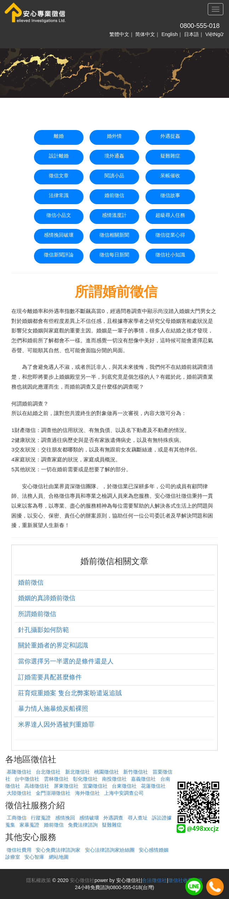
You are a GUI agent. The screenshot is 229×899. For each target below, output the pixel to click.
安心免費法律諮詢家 (58, 850)
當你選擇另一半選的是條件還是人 (66, 661)
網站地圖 (59, 857)
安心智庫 (34, 857)
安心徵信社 (81, 880)
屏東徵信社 (66, 786)
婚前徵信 (114, 195)
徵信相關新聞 (114, 235)
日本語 (191, 34)
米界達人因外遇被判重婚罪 (56, 724)
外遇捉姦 (170, 136)
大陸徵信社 (19, 793)
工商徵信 (17, 818)
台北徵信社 (48, 772)
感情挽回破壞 (59, 235)
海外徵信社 (87, 793)
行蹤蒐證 (41, 818)
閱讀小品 (114, 175)
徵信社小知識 (170, 255)
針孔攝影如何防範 (43, 629)
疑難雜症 (170, 156)
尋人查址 (138, 818)
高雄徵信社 (36, 786)
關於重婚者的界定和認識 (53, 645)
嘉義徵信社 (143, 779)
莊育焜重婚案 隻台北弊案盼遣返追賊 (70, 693)
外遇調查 (113, 818)
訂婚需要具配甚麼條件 (50, 677)
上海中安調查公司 (124, 793)
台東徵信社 (124, 786)
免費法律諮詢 (83, 825)
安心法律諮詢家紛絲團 (109, 850)
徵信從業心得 (170, 235)
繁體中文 (119, 34)
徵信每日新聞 (114, 255)
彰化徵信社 (85, 779)
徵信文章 (59, 175)
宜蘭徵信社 (95, 786)
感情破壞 (89, 818)
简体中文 (145, 34)
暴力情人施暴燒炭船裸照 (53, 708)
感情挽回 (65, 818)
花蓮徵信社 (153, 786)
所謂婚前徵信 (37, 613)
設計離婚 (59, 156)
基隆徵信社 (19, 772)
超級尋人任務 (170, 215)
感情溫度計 (114, 215)
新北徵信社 (77, 772)
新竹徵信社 (135, 772)
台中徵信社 (27, 779)
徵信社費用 (19, 850)
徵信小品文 (58, 215)
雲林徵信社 (56, 779)
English (169, 34)
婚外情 (114, 136)
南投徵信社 (114, 779)
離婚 (59, 136)
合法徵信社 (154, 880)
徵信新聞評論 (59, 255)
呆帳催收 (170, 175)
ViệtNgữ (214, 34)
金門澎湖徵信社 (53, 793)
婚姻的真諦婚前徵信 (46, 598)
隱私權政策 (38, 880)
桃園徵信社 (106, 772)
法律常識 (59, 195)
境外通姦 (114, 156)
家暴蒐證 (29, 825)
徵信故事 (170, 195)
